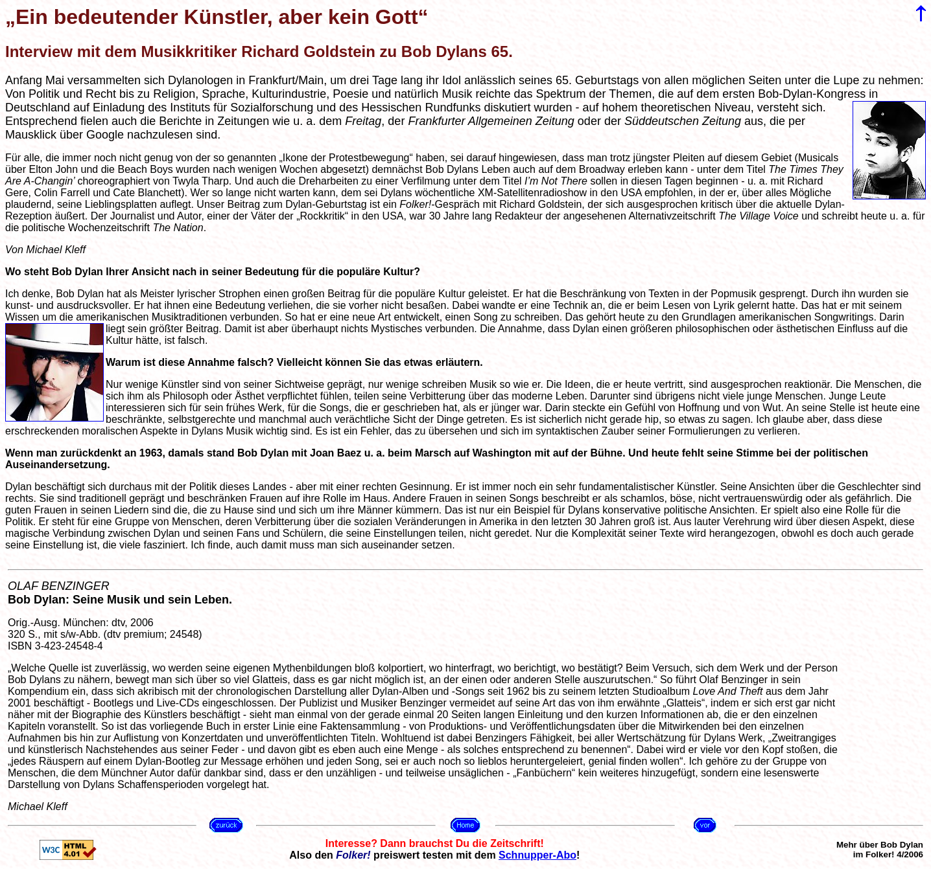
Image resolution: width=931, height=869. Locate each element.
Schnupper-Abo (537, 855)
